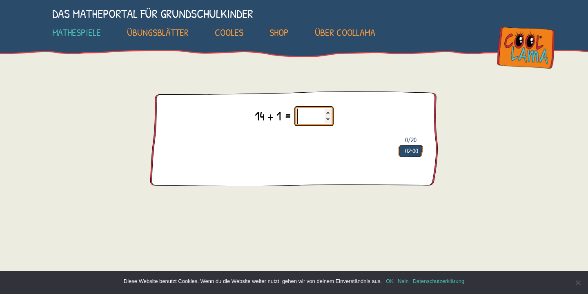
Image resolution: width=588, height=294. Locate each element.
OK (390, 281)
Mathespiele (76, 32)
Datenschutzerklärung (438, 281)
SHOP (279, 32)
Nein (403, 281)
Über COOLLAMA (345, 32)
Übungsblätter (158, 32)
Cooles (229, 32)
